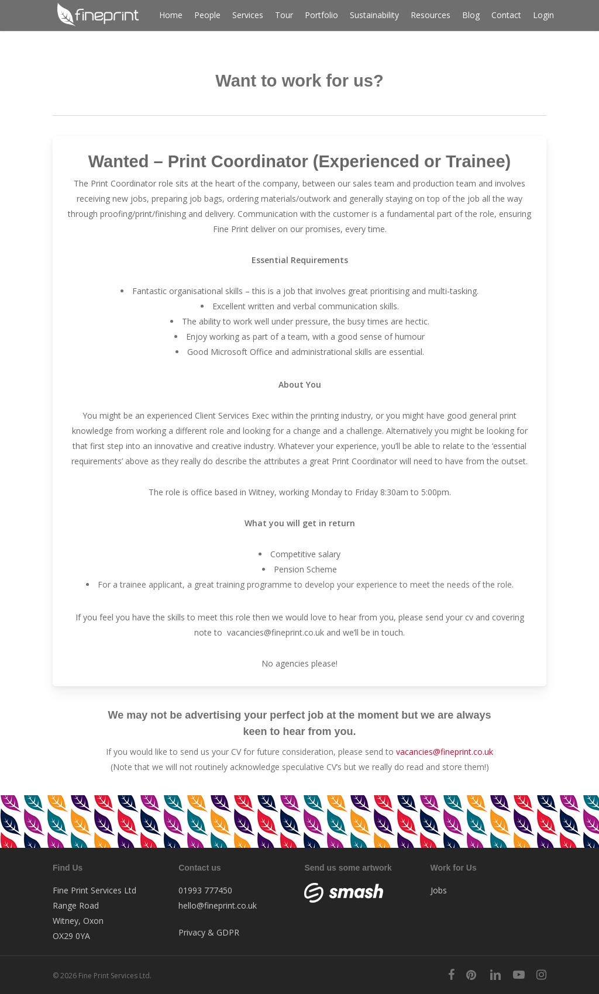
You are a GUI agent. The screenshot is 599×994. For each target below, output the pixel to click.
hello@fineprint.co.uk (217, 905)
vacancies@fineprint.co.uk (275, 632)
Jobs (439, 890)
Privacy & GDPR (208, 932)
